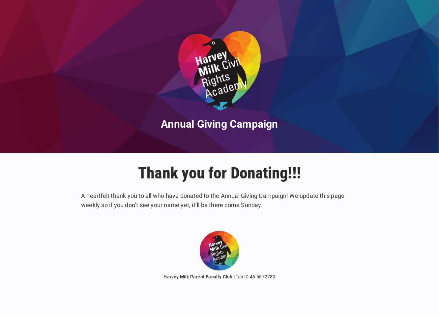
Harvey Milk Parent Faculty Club (197, 277)
